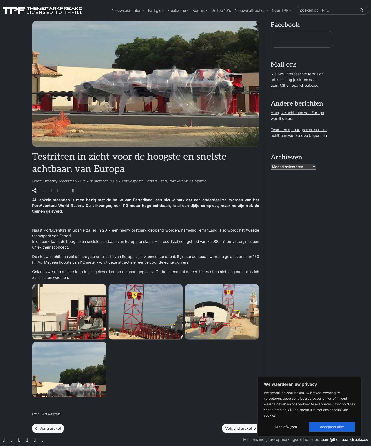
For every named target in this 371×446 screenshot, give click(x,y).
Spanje (200, 181)
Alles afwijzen (285, 427)
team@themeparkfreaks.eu (294, 85)
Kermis (199, 10)
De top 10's (221, 10)
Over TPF (280, 10)
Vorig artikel (48, 428)
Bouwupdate (133, 181)
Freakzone (176, 10)
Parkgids (155, 10)
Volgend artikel (240, 428)
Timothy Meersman (60, 181)
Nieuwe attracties (250, 10)
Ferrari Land (156, 181)
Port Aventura (180, 181)
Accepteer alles (332, 427)
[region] (309, 407)
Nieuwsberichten (126, 10)
